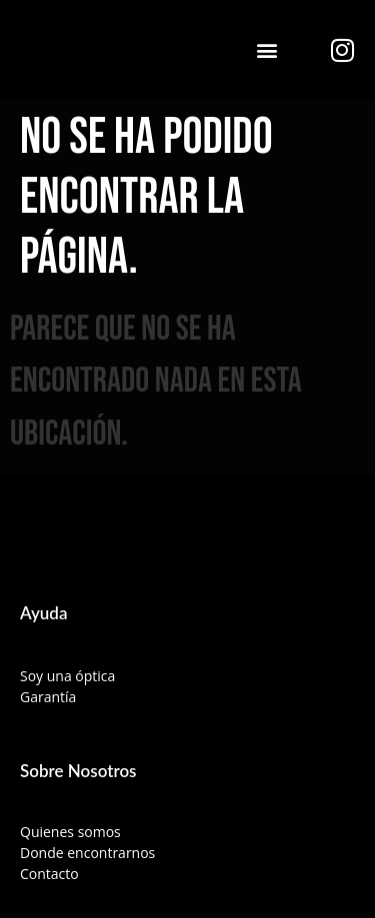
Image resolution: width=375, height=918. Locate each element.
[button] (267, 49)
